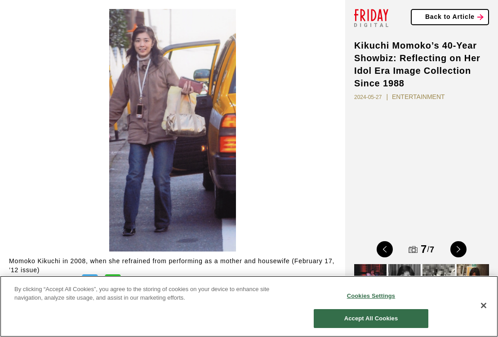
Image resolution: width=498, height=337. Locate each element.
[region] (249, 306)
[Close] (484, 305)
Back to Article (450, 16)
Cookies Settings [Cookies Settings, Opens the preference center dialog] (371, 295)
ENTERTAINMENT (418, 96)
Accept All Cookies (371, 318)
